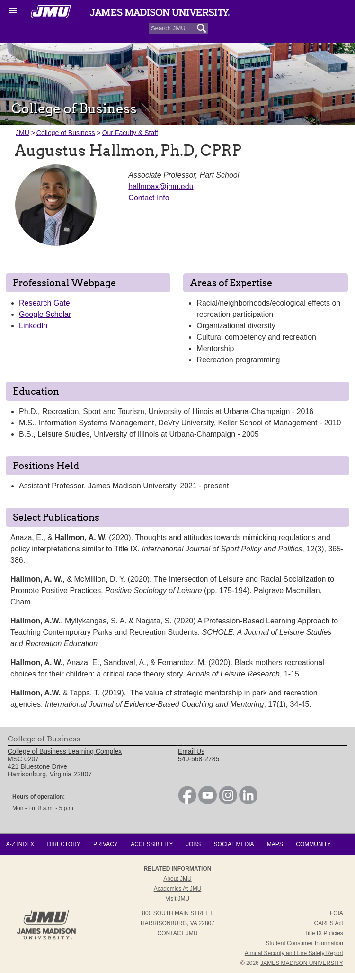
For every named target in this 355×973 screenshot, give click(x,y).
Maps (275, 844)
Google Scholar (45, 314)
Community (313, 844)
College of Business (65, 132)
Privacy (105, 844)
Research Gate (44, 303)
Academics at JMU (178, 888)
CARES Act (328, 923)
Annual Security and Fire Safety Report (294, 953)
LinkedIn (33, 326)
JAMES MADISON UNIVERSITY (301, 963)
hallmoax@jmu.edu (160, 186)
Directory (63, 844)
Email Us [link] (191, 751)
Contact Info (148, 198)
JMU (22, 132)
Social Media (234, 844)
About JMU (177, 878)
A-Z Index (20, 844)
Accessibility (152, 844)
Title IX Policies (323, 933)
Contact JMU (178, 933)
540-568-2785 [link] (198, 759)
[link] (187, 802)
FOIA (336, 913)
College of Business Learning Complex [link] (65, 751)
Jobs (193, 844)
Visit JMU (177, 898)
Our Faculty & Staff (130, 132)
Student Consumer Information (304, 943)
